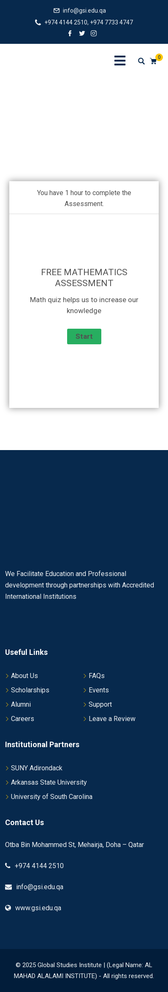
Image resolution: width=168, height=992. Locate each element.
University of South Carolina (51, 797)
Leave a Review (112, 719)
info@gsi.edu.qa (84, 10)
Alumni (21, 704)
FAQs (97, 676)
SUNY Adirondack (36, 768)
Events (99, 690)
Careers (22, 719)
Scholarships (30, 690)
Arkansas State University (49, 782)
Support (100, 704)
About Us (24, 676)
